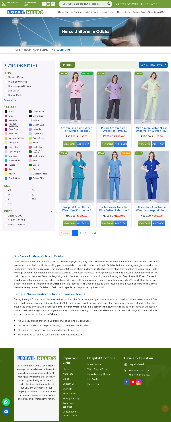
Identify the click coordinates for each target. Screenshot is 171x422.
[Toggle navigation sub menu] (100, 12)
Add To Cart (83, 144)
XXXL (11, 203)
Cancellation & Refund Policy (70, 413)
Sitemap (67, 388)
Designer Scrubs (140, 12)
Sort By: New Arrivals (152, 64)
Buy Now (78, 12)
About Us (69, 12)
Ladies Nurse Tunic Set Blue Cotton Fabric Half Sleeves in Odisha (114, 209)
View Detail (69, 144)
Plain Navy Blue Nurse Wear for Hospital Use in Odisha (151, 209)
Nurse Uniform (15, 77)
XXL (34, 199)
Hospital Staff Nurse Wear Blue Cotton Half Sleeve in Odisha (76, 209)
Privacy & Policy (71, 398)
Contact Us (159, 12)
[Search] (108, 4)
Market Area (69, 393)
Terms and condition (68, 405)
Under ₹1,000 (15, 215)
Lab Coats (13, 90)
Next (93, 233)
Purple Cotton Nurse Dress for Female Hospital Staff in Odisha (114, 129)
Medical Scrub (124, 12)
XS (9, 190)
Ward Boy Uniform (17, 81)
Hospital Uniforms (92, 12)
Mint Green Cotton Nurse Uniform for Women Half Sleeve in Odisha (151, 129)
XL (9, 199)
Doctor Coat (14, 95)
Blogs (150, 12)
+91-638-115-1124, (10, 3)
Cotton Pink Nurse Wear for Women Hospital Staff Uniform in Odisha (76, 129)
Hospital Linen (109, 12)
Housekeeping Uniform (19, 86)
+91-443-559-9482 (29, 3)
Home (61, 12)
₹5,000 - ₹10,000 (17, 224)
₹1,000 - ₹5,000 (16, 220)
